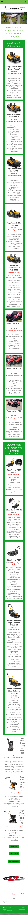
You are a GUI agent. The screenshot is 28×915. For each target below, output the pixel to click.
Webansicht (22, 909)
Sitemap (5, 909)
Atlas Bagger (14, 853)
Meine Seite (14, 846)
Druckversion (7, 907)
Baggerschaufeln (14, 861)
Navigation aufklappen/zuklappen (14, 1)
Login (23, 907)
